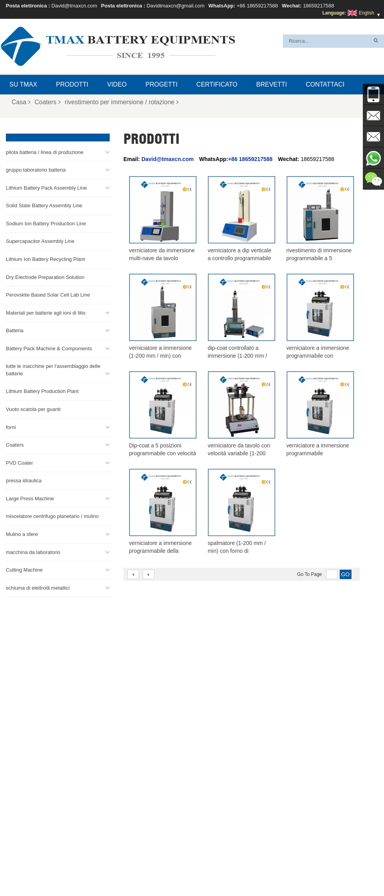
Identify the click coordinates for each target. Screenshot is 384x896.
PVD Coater (19, 462)
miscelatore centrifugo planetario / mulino (52, 516)
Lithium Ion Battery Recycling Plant (45, 259)
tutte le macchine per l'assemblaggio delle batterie (53, 369)
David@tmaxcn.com (74, 6)
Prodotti (72, 84)
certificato (216, 84)
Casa (21, 102)
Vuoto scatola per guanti (33, 409)
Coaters (47, 102)
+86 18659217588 (257, 6)
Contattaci (325, 84)
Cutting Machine (24, 569)
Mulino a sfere (22, 534)
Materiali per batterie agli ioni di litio (45, 312)
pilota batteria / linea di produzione (44, 152)
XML (108, 871)
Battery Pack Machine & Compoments (49, 348)
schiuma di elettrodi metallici (38, 587)
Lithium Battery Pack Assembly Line (46, 187)
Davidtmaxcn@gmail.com (176, 6)
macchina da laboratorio (33, 552)
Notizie (310, 871)
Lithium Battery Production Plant (42, 391)
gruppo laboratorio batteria (36, 169)
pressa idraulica (24, 480)
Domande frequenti (175, 871)
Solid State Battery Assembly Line (44, 205)
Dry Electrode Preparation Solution (45, 277)
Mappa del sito (77, 871)
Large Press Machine (30, 498)
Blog (242, 871)
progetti (161, 84)
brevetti (271, 84)
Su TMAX (23, 84)
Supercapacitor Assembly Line (40, 241)
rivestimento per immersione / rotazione (122, 102)
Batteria (15, 330)
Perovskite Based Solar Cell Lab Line (48, 294)
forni (11, 427)
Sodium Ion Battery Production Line (46, 223)
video (117, 84)
